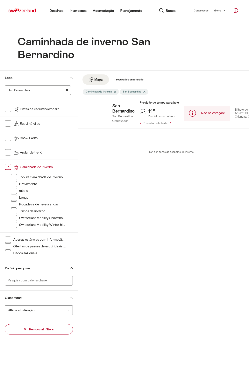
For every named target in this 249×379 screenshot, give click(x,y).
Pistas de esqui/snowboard (36, 109)
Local (9, 78)
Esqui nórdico (26, 124)
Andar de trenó (27, 152)
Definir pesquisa (17, 268)
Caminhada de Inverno (33, 167)
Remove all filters (39, 329)
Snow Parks (25, 138)
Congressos (201, 10)
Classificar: (13, 298)
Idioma (219, 10)
